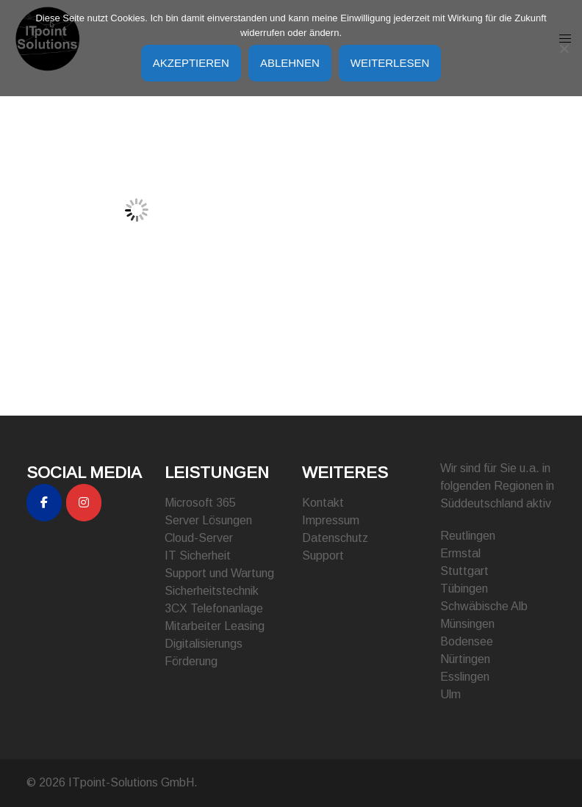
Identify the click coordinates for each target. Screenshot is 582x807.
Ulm (450, 694)
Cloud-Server (199, 538)
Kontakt (323, 502)
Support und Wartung (219, 573)
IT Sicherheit (198, 555)
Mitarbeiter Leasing (215, 626)
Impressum (330, 520)
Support (323, 555)
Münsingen (467, 624)
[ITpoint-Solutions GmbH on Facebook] (44, 502)
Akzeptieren (191, 63)
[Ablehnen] (563, 48)
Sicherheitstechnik (212, 591)
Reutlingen (467, 535)
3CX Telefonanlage (214, 608)
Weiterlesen (390, 63)
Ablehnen (290, 63)
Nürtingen (465, 659)
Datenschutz (335, 538)
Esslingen (464, 676)
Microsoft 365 (200, 502)
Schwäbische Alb (484, 606)
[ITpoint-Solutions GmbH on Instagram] (83, 502)
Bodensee (466, 641)
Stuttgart (464, 571)
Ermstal (460, 553)
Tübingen (464, 588)
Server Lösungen (208, 520)
